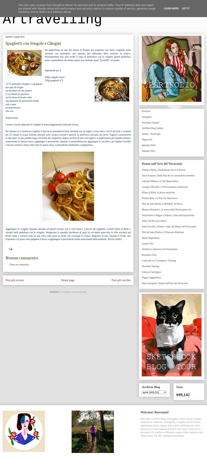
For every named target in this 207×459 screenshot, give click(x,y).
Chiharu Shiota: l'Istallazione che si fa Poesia (163, 170)
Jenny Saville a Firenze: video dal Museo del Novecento (169, 226)
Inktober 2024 (148, 145)
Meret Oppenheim (150, 238)
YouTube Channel (150, 122)
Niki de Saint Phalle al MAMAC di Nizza (162, 204)
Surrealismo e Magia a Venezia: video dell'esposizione (168, 215)
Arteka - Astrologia (151, 134)
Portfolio (146, 111)
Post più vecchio (121, 280)
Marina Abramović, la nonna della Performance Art (166, 209)
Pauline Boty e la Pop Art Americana (160, 198)
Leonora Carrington (151, 272)
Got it (185, 8)
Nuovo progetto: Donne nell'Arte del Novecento (165, 283)
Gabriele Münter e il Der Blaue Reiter (160, 181)
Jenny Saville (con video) (154, 221)
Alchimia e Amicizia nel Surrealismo (160, 249)
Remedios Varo (149, 255)
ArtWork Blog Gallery (153, 128)
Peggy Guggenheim (151, 277)
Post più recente (15, 280)
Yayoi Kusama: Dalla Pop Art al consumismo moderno (168, 175)
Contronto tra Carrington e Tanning (159, 260)
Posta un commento (19, 264)
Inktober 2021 (148, 151)
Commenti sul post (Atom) (73, 292)
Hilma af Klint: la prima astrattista (158, 192)
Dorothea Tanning (150, 266)
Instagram (146, 117)
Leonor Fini (147, 243)
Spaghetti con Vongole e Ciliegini (33, 43)
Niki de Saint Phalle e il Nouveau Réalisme (163, 232)
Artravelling (52, 19)
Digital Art (147, 139)
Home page (68, 280)
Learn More (171, 8)
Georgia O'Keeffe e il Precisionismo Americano (165, 187)
